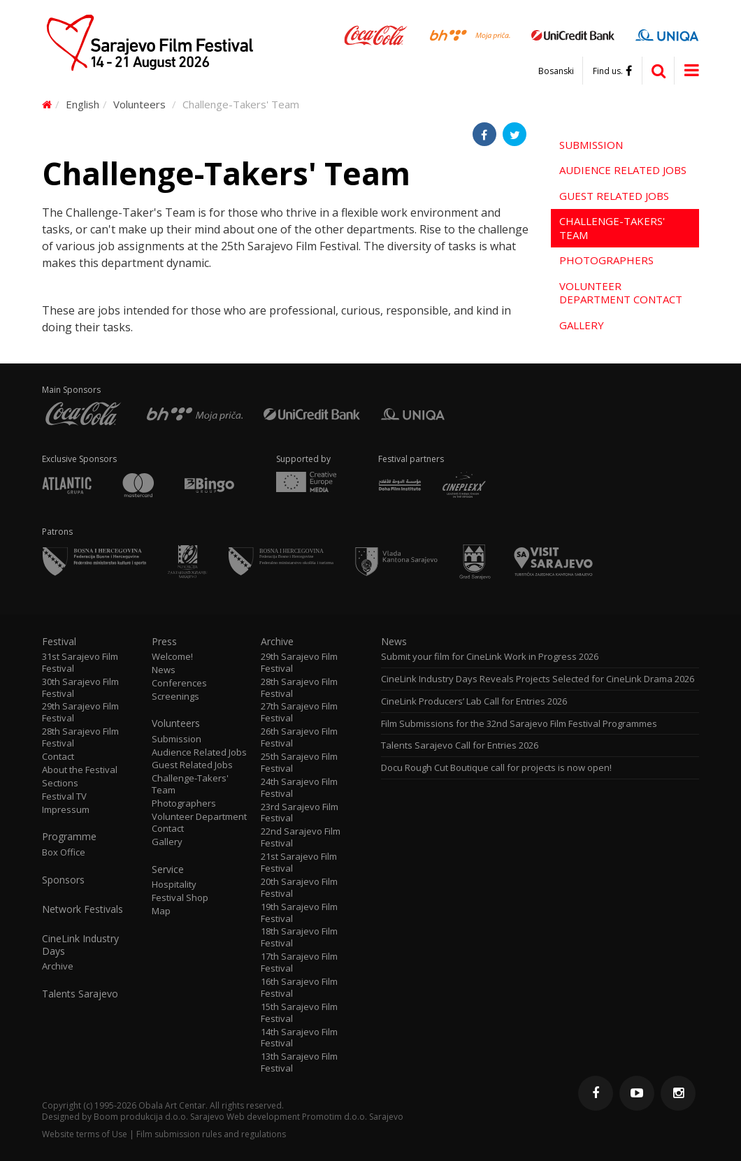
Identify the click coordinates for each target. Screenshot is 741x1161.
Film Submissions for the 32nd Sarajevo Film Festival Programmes (519, 724)
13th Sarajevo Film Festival (299, 1062)
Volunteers (139, 104)
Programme (69, 836)
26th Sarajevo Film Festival (299, 737)
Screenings (175, 696)
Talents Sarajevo (80, 994)
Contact (58, 757)
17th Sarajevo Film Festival (299, 962)
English (82, 104)
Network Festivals (82, 909)
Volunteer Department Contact (620, 293)
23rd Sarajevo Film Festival (299, 813)
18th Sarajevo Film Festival (299, 937)
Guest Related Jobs (614, 196)
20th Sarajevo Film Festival (299, 888)
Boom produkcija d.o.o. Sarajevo (159, 1117)
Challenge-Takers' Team (612, 228)
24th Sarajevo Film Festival (299, 788)
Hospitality (174, 884)
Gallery (581, 325)
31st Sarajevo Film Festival (80, 663)
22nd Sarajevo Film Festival (300, 837)
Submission (591, 145)
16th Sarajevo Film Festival (299, 988)
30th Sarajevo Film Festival (80, 688)
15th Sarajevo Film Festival (299, 1013)
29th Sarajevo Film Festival (80, 712)
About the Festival (79, 770)
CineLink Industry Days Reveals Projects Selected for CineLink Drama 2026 (537, 679)
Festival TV (64, 796)
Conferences (179, 683)
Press (164, 641)
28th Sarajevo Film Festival (80, 737)
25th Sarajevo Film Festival (299, 762)
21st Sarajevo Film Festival (299, 862)
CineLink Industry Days (80, 945)
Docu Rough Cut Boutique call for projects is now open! (496, 768)
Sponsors (63, 880)
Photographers (606, 260)
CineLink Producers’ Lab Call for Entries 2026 (474, 701)
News (163, 670)
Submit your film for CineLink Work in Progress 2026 (489, 657)
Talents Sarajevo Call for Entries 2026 (459, 745)
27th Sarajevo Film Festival (299, 712)
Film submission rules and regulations (211, 1134)
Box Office (63, 852)
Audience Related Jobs (622, 170)
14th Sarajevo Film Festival (299, 1038)
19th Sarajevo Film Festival (299, 913)
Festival (59, 641)
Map (161, 911)
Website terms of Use (84, 1134)
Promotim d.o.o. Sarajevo (352, 1117)
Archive (57, 966)
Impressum (65, 810)
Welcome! (172, 657)
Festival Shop (180, 898)
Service (168, 869)
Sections (60, 783)
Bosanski (556, 71)
